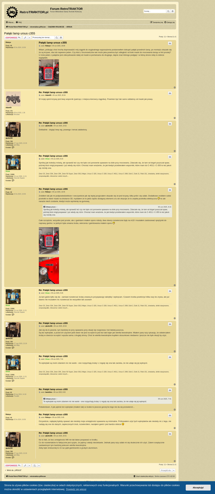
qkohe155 (9, 138)
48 (11, 45)
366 (11, 141)
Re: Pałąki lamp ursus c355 (53, 92)
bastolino (9, 389)
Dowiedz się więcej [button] (76, 489)
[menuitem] (19, 22)
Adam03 (8, 107)
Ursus (8, 171)
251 (11, 111)
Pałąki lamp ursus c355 (19, 33)
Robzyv (8, 42)
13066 (12, 174)
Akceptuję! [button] (198, 487)
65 (11, 392)
